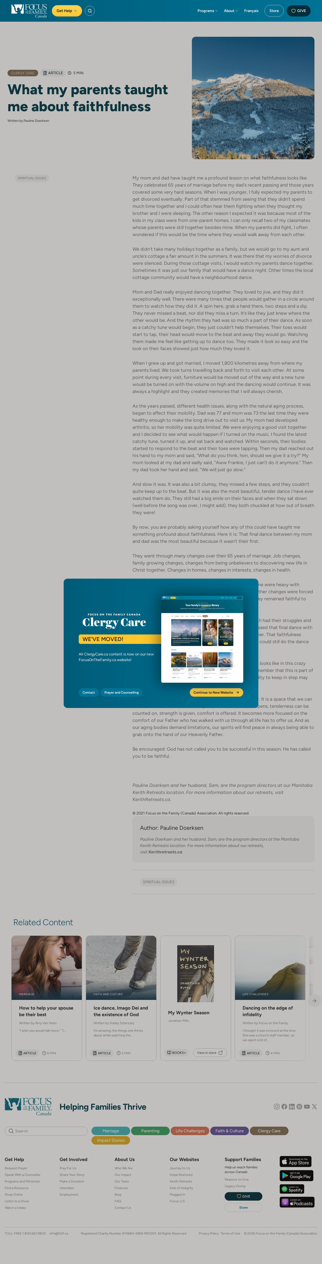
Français (251, 10)
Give (298, 10)
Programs (208, 10)
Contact (89, 692)
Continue (216, 692)
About (231, 10)
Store (274, 10)
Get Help (67, 10)
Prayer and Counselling (121, 692)
